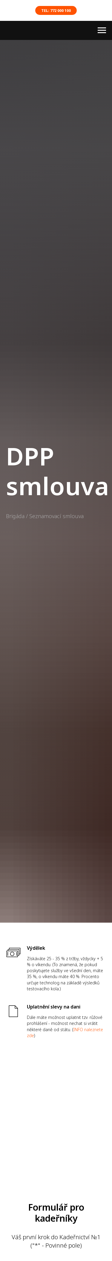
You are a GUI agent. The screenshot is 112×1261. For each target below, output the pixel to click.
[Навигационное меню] (102, 30)
